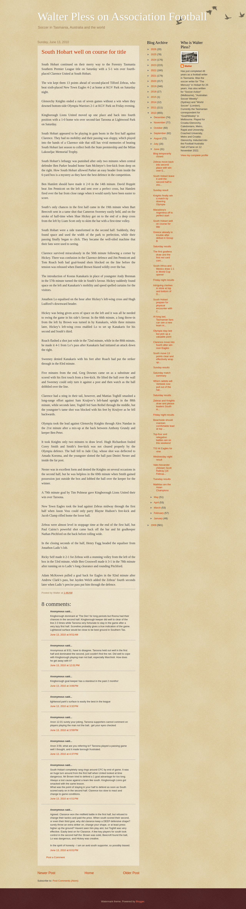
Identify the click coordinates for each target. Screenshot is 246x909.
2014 (154, 102)
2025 (154, 54)
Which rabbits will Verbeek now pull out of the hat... (162, 385)
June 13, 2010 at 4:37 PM (64, 753)
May (156, 497)
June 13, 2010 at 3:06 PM (64, 685)
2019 (154, 86)
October (158, 127)
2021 (154, 75)
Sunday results (161, 367)
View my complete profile (194, 155)
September (160, 133)
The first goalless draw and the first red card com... (162, 256)
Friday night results (163, 280)
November (160, 122)
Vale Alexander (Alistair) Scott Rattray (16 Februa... (162, 469)
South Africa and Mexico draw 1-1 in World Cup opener (163, 270)
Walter (188, 66)
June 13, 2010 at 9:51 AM (64, 634)
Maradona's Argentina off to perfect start (163, 212)
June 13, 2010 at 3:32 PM (64, 706)
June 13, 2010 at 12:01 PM (65, 665)
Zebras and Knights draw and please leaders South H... (164, 405)
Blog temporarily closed (162, 155)
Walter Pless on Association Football (122, 16)
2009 (154, 525)
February (159, 513)
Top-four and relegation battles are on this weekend (162, 438)
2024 (154, 59)
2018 (154, 91)
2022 (154, 70)
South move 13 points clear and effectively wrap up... (163, 357)
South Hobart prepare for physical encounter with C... (162, 305)
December (160, 117)
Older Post (131, 873)
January (158, 518)
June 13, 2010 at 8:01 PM (64, 850)
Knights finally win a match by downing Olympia (163, 200)
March (157, 507)
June (157, 149)
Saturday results (162, 246)
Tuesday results (161, 479)
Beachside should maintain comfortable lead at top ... (163, 424)
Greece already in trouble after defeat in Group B (163, 236)
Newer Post (46, 873)
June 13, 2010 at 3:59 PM (64, 730)
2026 (154, 49)
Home (89, 873)
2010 (154, 112)
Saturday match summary (161, 374)
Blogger (140, 901)
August (158, 138)
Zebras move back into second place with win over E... (163, 166)
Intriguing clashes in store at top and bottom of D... (162, 290)
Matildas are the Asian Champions (162, 487)
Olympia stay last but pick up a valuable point (162, 333)
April (156, 502)
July (156, 143)
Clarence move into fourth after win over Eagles (164, 345)
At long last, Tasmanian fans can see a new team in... (163, 321)
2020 (154, 81)
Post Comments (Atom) (65, 880)
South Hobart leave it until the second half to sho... (163, 180)
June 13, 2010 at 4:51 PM (64, 798)
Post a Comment (55, 857)
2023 (154, 65)
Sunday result (160, 190)
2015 (154, 97)
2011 (154, 107)
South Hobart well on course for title (84, 52)
